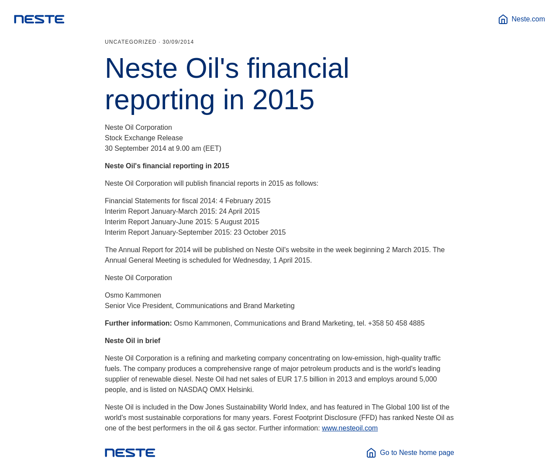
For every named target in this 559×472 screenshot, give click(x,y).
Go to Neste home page (410, 453)
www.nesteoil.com (350, 428)
